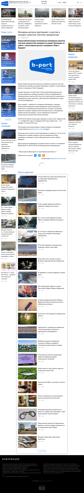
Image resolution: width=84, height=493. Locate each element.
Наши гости (6, 32)
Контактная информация (11, 476)
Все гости (8, 119)
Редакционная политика (23, 476)
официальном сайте (37, 129)
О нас (3, 476)
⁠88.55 (64, 2)
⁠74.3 (59, 2)
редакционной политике (58, 158)
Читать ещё (42, 451)
